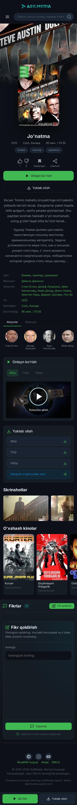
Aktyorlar (12, 322)
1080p (39, 372)
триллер (36, 150)
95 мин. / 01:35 (56, 142)
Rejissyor (31, 322)
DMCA (56, 762)
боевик (21, 150)
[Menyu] (7, 17)
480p (12, 372)
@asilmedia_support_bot (38, 783)
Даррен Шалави (51, 294)
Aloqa (44, 762)
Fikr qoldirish (62, 606)
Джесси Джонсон (33, 281)
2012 (14, 142)
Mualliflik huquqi (27, 762)
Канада (35, 142)
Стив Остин (29, 286)
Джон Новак (63, 290)
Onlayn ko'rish (38, 176)
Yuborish (38, 726)
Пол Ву (68, 294)
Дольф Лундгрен (49, 286)
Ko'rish (20, 798)
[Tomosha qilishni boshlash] (38, 400)
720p (25, 372)
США (26, 142)
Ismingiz (10, 647)
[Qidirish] (69, 16)
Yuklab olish (38, 188)
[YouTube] (48, 756)
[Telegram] (28, 756)
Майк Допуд (45, 290)
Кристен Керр (30, 294)
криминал (54, 150)
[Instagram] (38, 756)
